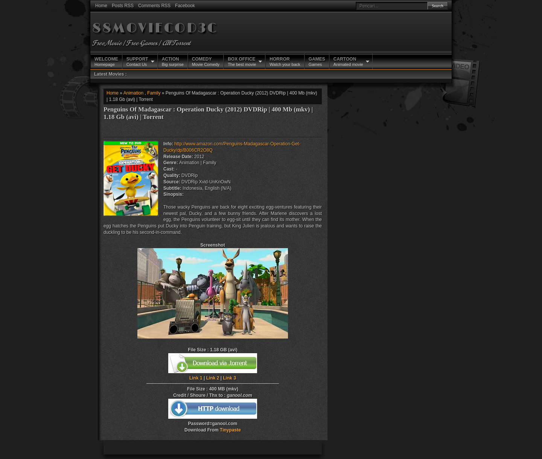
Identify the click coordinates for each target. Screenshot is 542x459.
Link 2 (212, 378)
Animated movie (348, 61)
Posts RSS (123, 5)
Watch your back (284, 61)
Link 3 (229, 378)
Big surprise (173, 61)
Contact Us (137, 61)
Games (317, 61)
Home (101, 5)
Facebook (185, 5)
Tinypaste (230, 430)
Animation (133, 93)
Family (153, 93)
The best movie (242, 61)
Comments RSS (154, 5)
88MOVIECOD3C (155, 28)
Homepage (106, 61)
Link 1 (195, 378)
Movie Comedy (205, 61)
